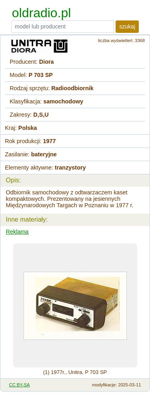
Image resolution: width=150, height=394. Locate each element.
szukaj (127, 26)
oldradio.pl (41, 13)
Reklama (17, 231)
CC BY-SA (19, 384)
